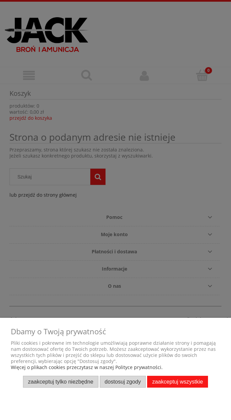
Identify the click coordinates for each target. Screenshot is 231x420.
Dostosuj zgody (123, 382)
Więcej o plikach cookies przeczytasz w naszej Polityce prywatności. (87, 367)
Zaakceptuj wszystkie (177, 382)
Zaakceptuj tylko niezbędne (60, 382)
